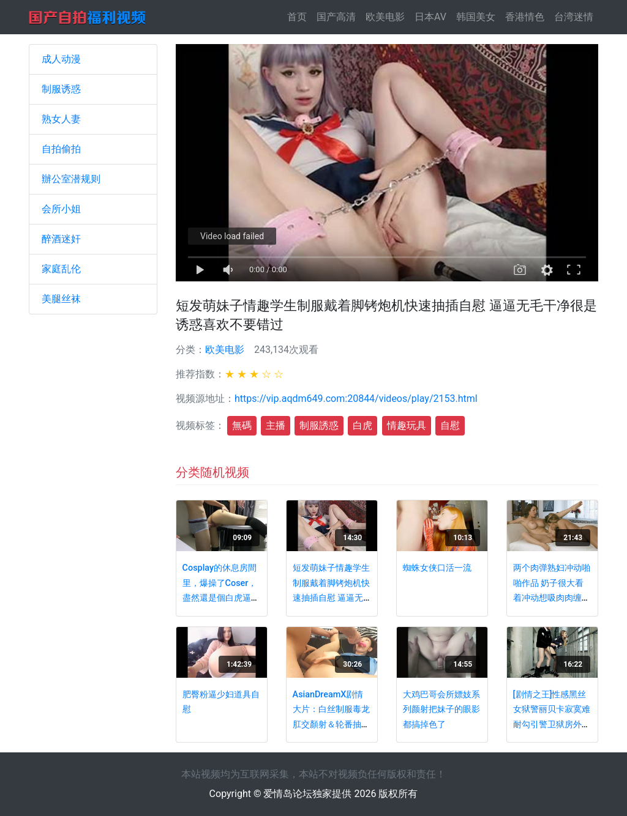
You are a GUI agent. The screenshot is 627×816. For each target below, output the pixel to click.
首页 (299, 16)
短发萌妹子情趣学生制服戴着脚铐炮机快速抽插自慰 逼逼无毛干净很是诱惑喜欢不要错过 (331, 598)
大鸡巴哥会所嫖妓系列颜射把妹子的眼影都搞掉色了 (441, 709)
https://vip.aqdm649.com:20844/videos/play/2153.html (356, 398)
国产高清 (336, 17)
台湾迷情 (573, 17)
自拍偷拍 (61, 149)
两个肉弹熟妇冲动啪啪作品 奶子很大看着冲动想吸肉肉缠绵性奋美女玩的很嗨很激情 (551, 598)
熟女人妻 (61, 119)
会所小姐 (61, 209)
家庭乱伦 (61, 269)
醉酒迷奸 (61, 239)
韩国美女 (475, 17)
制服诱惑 (61, 89)
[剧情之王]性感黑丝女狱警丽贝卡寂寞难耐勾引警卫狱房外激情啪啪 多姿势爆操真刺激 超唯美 (551, 724)
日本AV (430, 17)
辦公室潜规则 (71, 179)
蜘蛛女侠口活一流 (437, 568)
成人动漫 (61, 59)
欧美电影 (385, 17)
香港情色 (524, 17)
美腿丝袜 (61, 299)
